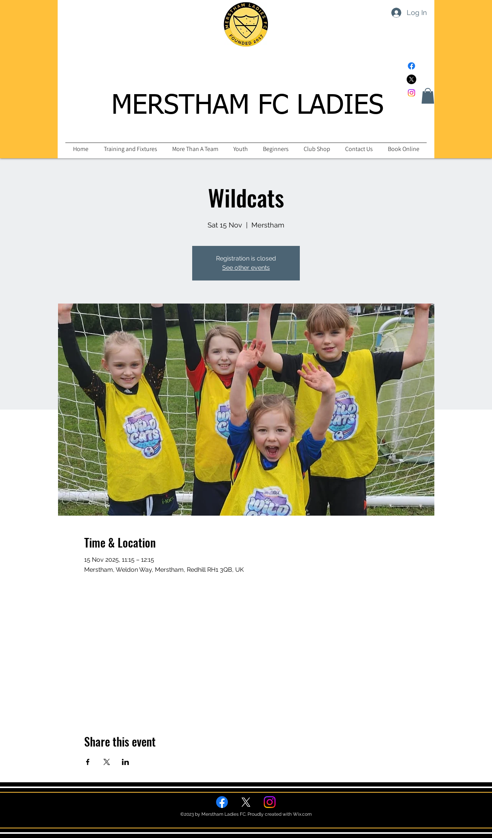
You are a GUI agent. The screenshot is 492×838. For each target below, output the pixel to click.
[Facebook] (411, 66)
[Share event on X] (106, 762)
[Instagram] (411, 93)
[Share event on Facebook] (87, 762)
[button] (427, 96)
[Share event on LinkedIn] (125, 762)
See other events (246, 267)
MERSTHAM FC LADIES (247, 106)
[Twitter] (411, 79)
